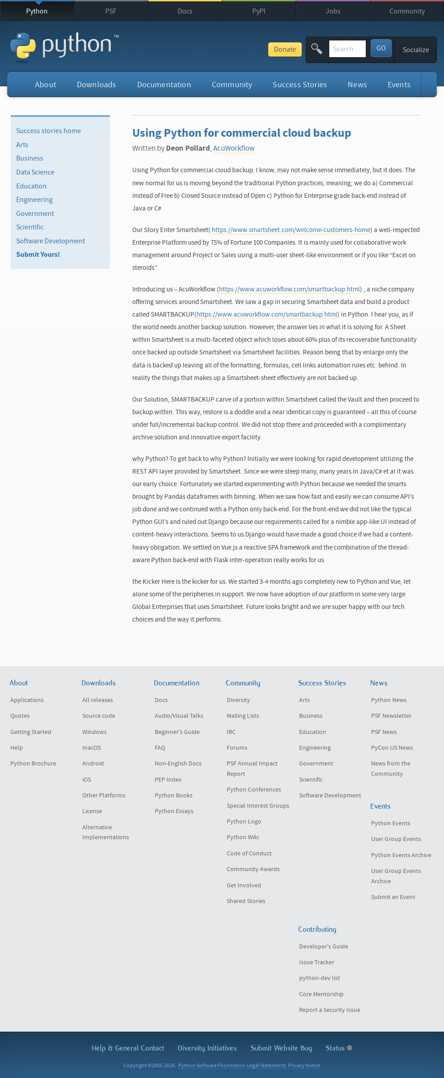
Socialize (416, 50)
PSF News (384, 732)
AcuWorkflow (234, 148)
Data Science (35, 172)
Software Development (50, 241)
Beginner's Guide (177, 732)
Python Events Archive (401, 855)
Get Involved (244, 885)
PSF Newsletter (391, 716)
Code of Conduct (249, 853)
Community (407, 11)
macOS (91, 747)
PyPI (258, 11)
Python (37, 11)
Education (31, 186)
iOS (86, 779)
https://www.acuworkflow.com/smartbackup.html (289, 289)
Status (339, 1048)
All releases (97, 700)
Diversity (238, 700)
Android (93, 763)
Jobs (333, 11)
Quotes (20, 716)
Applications (27, 700)
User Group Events (396, 839)
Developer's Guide (323, 946)
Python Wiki (243, 837)
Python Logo (244, 821)
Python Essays (174, 811)
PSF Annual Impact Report (252, 769)
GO (381, 48)
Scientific (30, 227)
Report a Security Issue (329, 1010)
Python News (389, 700)
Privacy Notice (304, 1066)
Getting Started (30, 732)
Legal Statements (266, 1066)
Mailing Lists (243, 716)
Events (399, 84)
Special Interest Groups (258, 806)
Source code (98, 716)
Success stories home (48, 131)
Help (16, 747)
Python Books (174, 795)
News (357, 84)
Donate (221, 49)
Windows (94, 732)
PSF (111, 11)
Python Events (390, 823)
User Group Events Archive (396, 876)
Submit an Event (393, 897)
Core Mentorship (321, 994)
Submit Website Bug (281, 1048)
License (92, 811)
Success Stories (300, 84)
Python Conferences (254, 789)
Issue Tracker (316, 962)
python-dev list (319, 978)
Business (29, 158)
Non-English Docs (178, 763)
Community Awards (253, 869)
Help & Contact (128, 1048)
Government (35, 214)
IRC (231, 732)
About (45, 84)
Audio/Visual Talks (179, 716)
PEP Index (168, 779)
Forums (237, 747)
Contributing (317, 929)
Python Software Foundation (211, 1066)
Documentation (164, 84)
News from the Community (390, 769)
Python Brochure (33, 763)
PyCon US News (392, 747)
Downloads (97, 84)
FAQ (160, 747)
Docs (185, 11)
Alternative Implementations (105, 832)
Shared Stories (246, 901)
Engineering (34, 200)
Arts (22, 145)
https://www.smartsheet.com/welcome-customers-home (291, 230)
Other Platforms (104, 795)
